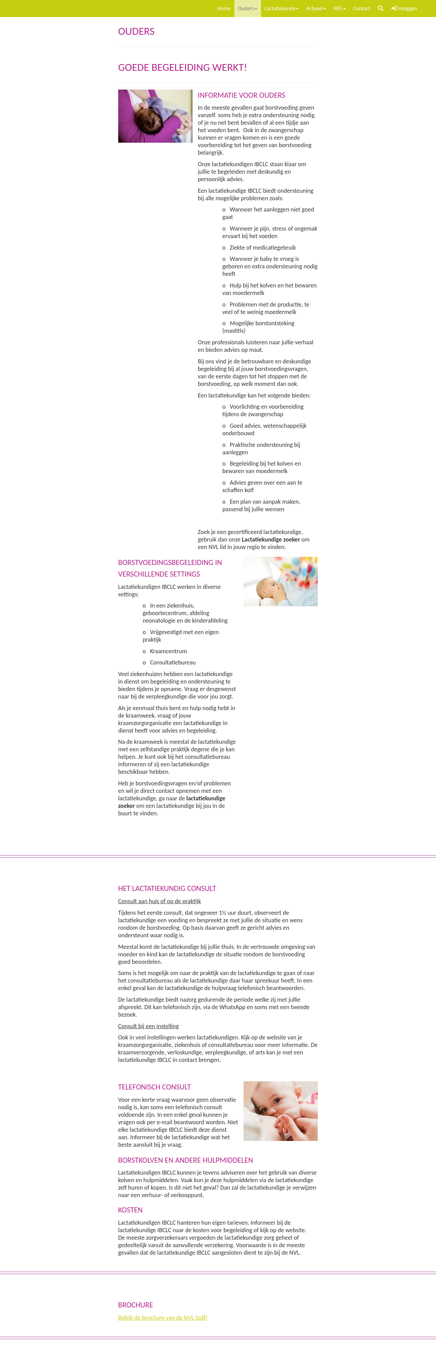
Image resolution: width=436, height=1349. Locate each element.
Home (224, 8)
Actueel (316, 8)
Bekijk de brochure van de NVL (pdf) (162, 1317)
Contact (361, 8)
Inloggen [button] (404, 8)
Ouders (247, 8)
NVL (339, 8)
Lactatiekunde (281, 8)
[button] (381, 8)
